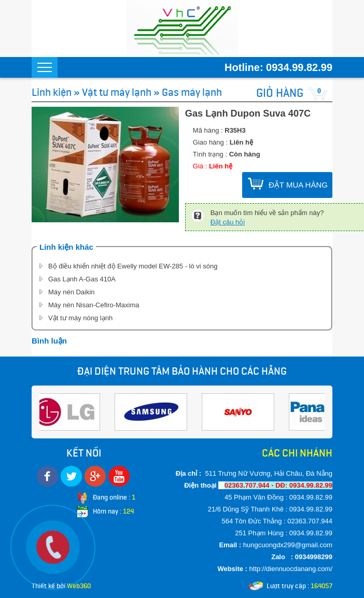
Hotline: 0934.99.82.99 (278, 67)
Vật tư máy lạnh (116, 92)
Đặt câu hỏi (228, 222)
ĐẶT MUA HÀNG (298, 184)
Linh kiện (52, 92)
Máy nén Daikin (71, 292)
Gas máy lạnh (192, 92)
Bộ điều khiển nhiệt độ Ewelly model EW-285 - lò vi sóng (133, 266)
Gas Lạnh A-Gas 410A (82, 279)
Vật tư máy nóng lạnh (80, 318)
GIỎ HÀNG (279, 93)
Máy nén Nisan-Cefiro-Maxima (93, 305)
